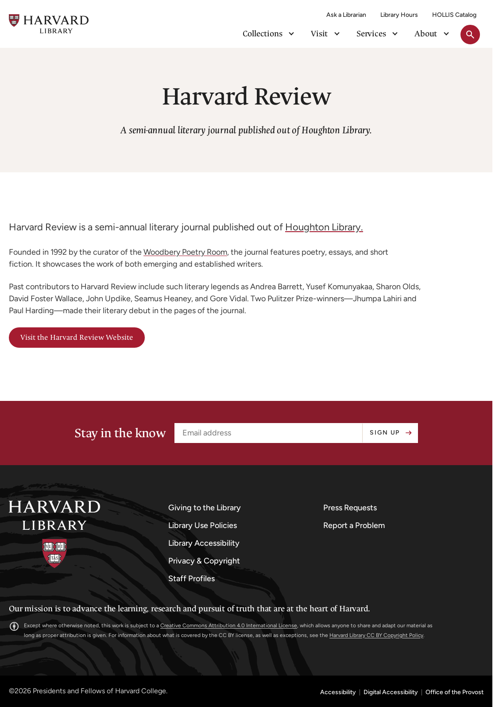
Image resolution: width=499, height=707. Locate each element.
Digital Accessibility (391, 692)
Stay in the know (120, 433)
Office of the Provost (455, 692)
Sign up (385, 432)
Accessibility (338, 692)
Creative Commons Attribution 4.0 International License (228, 625)
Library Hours (399, 15)
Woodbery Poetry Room (185, 252)
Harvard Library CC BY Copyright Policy (376, 635)
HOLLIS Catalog (454, 15)
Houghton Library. (324, 227)
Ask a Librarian (346, 15)
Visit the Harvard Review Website (76, 337)
